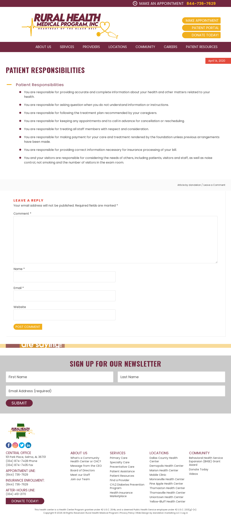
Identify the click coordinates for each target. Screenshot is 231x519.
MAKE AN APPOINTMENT (158, 3)
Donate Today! (202, 35)
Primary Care (118, 459)
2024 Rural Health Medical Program (66, 25)
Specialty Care (120, 463)
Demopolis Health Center (166, 466)
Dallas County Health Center (164, 460)
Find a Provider (119, 481)
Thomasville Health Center (167, 493)
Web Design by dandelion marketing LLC (158, 513)
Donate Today (198, 470)
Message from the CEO (86, 466)
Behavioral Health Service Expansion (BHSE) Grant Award (206, 462)
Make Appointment (199, 20)
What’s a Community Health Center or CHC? (85, 460)
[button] (115, 85)
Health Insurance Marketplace (121, 495)
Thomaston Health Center (167, 489)
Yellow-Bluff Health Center (167, 502)
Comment (22, 214)
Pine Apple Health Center (166, 484)
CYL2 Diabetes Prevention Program (127, 487)
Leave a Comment (214, 185)
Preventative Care (122, 467)
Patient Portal (202, 27)
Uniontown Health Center (166, 498)
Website (19, 308)
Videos (193, 474)
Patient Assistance (122, 472)
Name (19, 269)
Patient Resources (122, 476)
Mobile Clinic (158, 475)
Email (18, 288)
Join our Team (80, 480)
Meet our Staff (80, 475)
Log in (185, 513)
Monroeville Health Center (167, 480)
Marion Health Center (164, 471)
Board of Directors (82, 471)
